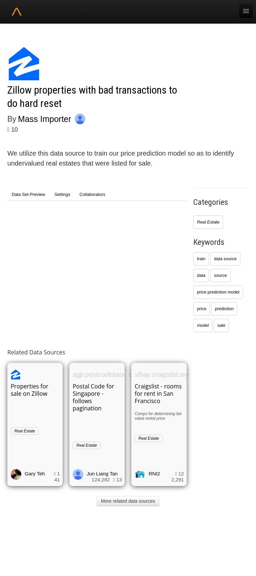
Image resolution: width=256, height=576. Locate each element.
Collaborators (92, 194)
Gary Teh (35, 473)
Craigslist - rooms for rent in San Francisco (158, 393)
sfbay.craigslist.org (162, 374)
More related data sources (128, 501)
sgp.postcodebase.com (107, 374)
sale (221, 325)
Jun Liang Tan (102, 473)
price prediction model (218, 291)
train (201, 258)
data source (225, 258)
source (220, 275)
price (201, 308)
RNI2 (154, 473)
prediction (224, 308)
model (203, 325)
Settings (62, 194)
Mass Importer (44, 119)
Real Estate (208, 222)
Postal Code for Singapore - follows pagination (93, 397)
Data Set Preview (28, 194)
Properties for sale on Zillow (29, 389)
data (201, 275)
